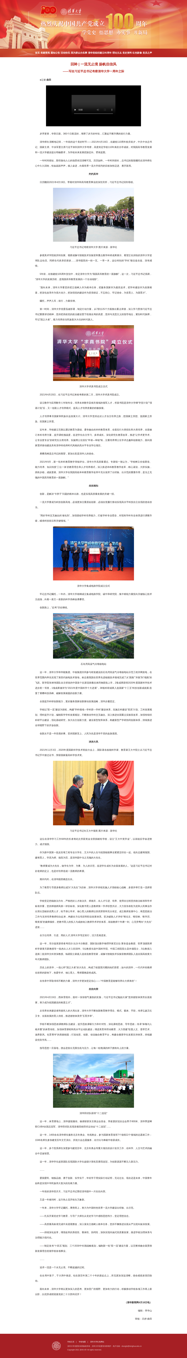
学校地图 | (84, 1342)
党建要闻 (45, 53)
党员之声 (147, 53)
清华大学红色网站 (97, 1342)
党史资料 (127, 53)
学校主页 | (72, 1342)
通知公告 (55, 53)
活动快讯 (65, 53)
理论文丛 (117, 53)
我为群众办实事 (79, 53)
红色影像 (137, 53)
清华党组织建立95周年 (100, 53)
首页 (37, 53)
